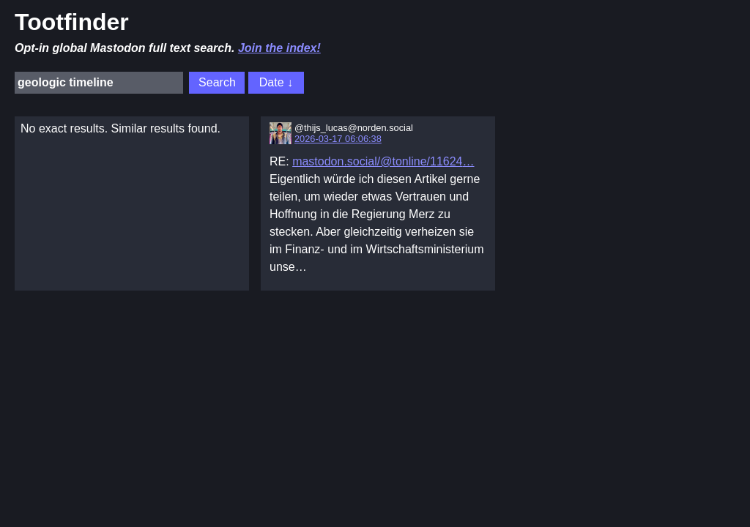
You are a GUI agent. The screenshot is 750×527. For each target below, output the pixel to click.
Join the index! (279, 48)
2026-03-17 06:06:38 (338, 138)
